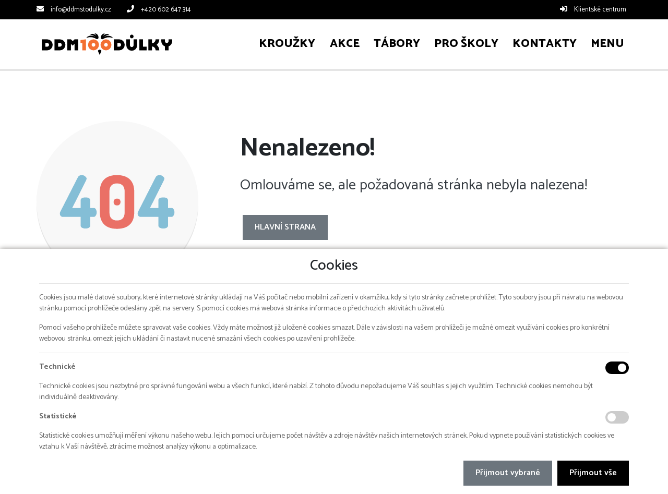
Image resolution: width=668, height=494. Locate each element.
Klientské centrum (600, 9)
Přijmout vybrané (507, 473)
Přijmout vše (593, 473)
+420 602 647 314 (166, 9)
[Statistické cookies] (617, 417)
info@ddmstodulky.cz (81, 9)
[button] (607, 44)
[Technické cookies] (617, 368)
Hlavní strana (285, 227)
